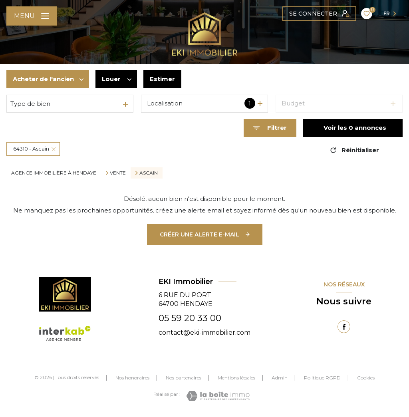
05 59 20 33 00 (190, 318)
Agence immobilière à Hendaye (53, 173)
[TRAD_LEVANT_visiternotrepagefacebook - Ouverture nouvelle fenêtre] (344, 326)
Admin (280, 378)
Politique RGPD (322, 378)
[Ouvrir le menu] (31, 16)
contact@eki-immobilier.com (204, 332)
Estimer (162, 79)
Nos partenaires (183, 378)
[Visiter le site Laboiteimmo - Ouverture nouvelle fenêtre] (218, 396)
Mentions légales (236, 378)
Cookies (366, 378)
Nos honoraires (132, 378)
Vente (118, 173)
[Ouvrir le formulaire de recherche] (270, 128)
